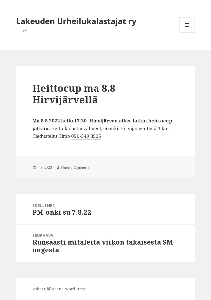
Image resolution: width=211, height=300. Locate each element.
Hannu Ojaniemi (75, 167)
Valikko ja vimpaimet (187, 32)
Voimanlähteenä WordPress (59, 288)
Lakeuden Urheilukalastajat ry (76, 21)
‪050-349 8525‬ (86, 136)
